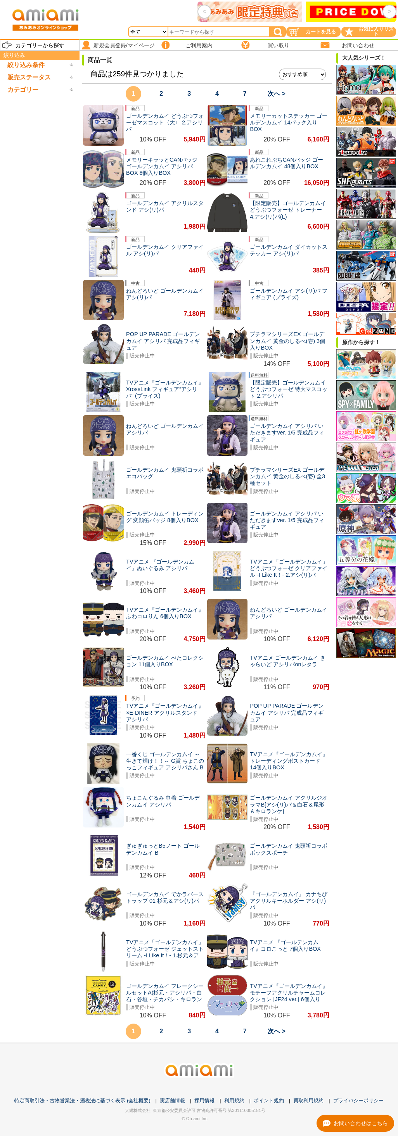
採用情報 (204, 1100)
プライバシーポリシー (358, 1100)
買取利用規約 (308, 1100)
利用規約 (234, 1100)
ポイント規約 (269, 1100)
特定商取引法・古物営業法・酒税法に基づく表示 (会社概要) (82, 1100)
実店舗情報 (172, 1100)
